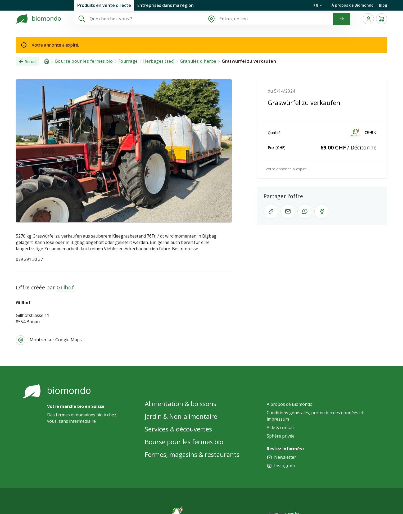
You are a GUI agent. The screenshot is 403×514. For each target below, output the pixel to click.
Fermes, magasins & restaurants (192, 454)
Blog (383, 5)
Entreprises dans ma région (165, 5)
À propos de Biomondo (353, 5)
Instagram (284, 465)
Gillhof (65, 287)
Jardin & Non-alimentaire (181, 416)
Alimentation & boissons (180, 403)
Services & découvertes (178, 429)
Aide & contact (281, 427)
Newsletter (285, 457)
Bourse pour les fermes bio (184, 441)
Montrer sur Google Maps (56, 340)
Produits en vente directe (104, 5)
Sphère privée (281, 436)
